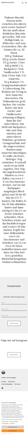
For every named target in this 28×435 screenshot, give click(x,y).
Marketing (5, 423)
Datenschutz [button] (4, 433)
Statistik (13, 423)
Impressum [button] (10, 433)
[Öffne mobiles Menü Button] (26, 3)
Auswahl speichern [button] (12, 427)
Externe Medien (14, 421)
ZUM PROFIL (14, 382)
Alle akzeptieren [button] (13, 430)
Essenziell (5, 421)
